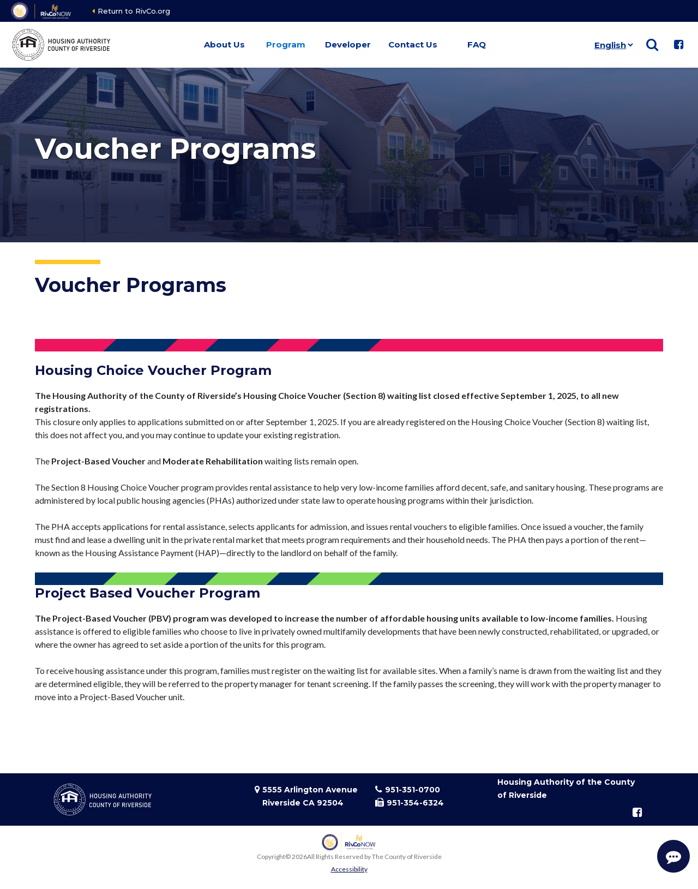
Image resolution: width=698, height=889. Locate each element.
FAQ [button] (476, 44)
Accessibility (349, 869)
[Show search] (652, 45)
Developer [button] (348, 44)
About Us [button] (224, 44)
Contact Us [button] (412, 44)
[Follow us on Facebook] (678, 45)
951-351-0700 (412, 790)
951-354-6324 (415, 803)
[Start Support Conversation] (673, 856)
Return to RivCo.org (134, 11)
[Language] (611, 45)
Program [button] (285, 44)
